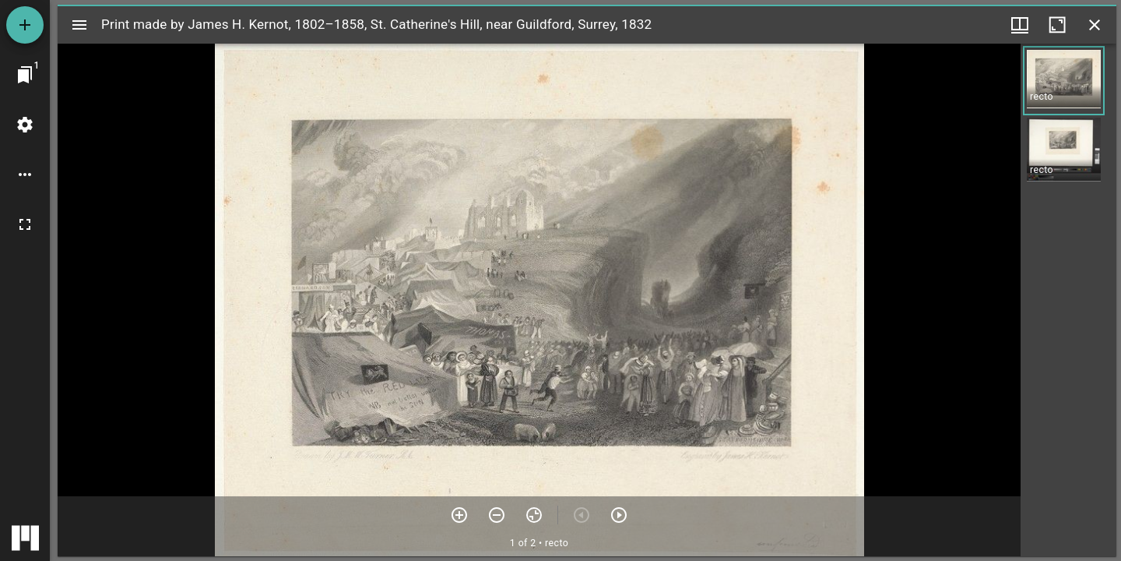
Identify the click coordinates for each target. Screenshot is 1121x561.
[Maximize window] (1057, 25)
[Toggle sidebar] (79, 25)
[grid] (1068, 300)
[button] (1064, 80)
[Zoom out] (496, 515)
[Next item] (619, 515)
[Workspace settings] (25, 124)
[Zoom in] (459, 515)
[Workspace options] (25, 174)
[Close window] (1094, 25)
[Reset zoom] (534, 515)
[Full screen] (25, 224)
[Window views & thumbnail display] (1019, 25)
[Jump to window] (25, 75)
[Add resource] (25, 25)
